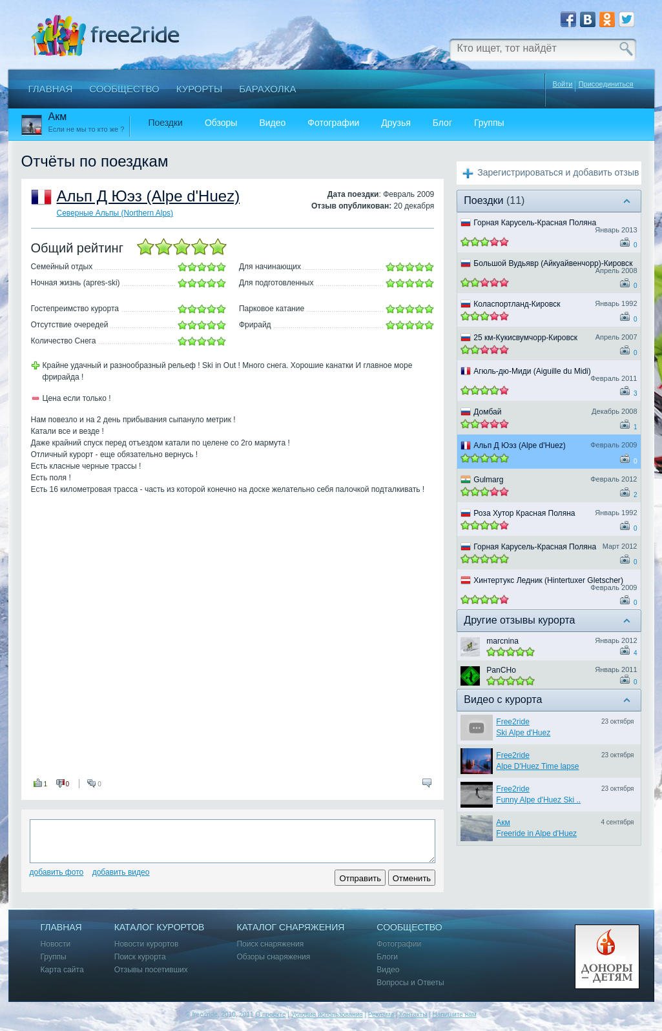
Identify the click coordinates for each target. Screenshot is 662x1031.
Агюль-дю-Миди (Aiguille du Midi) (532, 371)
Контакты (413, 1014)
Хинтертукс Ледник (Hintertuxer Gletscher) (548, 580)
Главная (50, 88)
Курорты (199, 88)
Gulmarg (488, 479)
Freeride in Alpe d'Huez (536, 833)
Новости (56, 944)
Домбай (487, 411)
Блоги (387, 957)
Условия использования (327, 1014)
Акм (503, 822)
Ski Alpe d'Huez (523, 732)
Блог (442, 123)
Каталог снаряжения (290, 927)
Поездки (165, 123)
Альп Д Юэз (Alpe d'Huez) (148, 196)
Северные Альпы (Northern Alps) (115, 213)
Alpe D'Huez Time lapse (537, 766)
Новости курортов (146, 944)
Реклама (381, 1014)
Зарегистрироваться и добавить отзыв (558, 172)
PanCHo (501, 670)
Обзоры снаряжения (273, 957)
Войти (563, 84)
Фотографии (333, 123)
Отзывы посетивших (151, 970)
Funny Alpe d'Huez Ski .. (538, 799)
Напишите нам (454, 1014)
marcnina (502, 641)
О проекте (270, 1014)
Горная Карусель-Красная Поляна (534, 222)
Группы (489, 123)
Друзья (395, 123)
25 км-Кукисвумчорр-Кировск (525, 337)
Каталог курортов (159, 927)
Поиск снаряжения (270, 944)
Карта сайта (62, 970)
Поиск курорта (140, 957)
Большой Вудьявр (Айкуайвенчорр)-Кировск (552, 263)
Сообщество (124, 88)
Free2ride (513, 721)
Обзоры (221, 123)
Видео (272, 123)
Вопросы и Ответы (410, 983)
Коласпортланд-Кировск (516, 304)
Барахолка (267, 88)
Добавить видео (121, 872)
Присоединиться (606, 84)
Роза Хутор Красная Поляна (524, 513)
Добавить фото (57, 872)
